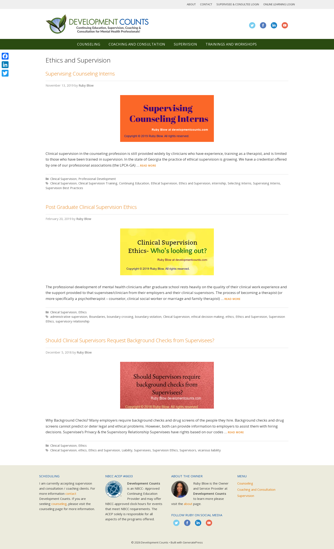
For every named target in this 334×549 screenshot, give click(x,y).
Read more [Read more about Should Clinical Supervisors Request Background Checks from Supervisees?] (236, 432)
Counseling (88, 44)
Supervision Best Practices (64, 188)
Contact (206, 4)
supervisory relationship (72, 321)
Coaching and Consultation (137, 44)
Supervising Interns (266, 183)
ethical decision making (207, 317)
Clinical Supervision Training (97, 183)
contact (70, 493)
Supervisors (188, 450)
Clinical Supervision (63, 179)
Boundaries (97, 317)
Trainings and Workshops (231, 44)
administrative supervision (68, 317)
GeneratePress (193, 542)
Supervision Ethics (165, 450)
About (191, 4)
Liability (127, 450)
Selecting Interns (239, 183)
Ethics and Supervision (194, 183)
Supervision (185, 44)
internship (219, 183)
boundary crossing (120, 317)
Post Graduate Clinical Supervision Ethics (91, 206)
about (188, 504)
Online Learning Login (279, 4)
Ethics (82, 312)
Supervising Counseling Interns (80, 73)
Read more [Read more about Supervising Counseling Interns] (148, 165)
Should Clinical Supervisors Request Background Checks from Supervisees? (130, 340)
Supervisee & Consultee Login (237, 4)
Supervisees (142, 450)
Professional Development (97, 179)
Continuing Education (134, 183)
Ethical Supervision (164, 183)
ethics (230, 317)
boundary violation (148, 317)
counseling (59, 504)
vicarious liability (209, 450)
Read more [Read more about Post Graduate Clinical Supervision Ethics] (232, 299)
